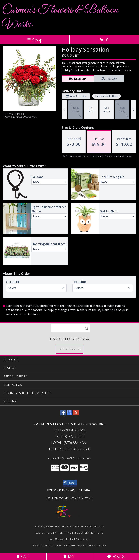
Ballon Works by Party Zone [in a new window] (69, 498)
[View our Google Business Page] (69, 414)
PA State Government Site (84, 532)
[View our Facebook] (63, 414)
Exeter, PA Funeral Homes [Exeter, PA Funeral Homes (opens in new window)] (53, 526)
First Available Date (106, 96)
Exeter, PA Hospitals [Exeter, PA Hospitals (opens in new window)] (89, 526)
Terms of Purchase (70, 545)
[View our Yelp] (76, 414)
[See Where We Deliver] (69, 349)
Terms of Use (96, 545)
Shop (34, 40)
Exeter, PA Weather (49, 532)
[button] (70, 483)
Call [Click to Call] (23, 556)
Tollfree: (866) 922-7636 (70, 449)
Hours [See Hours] (116, 556)
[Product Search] (70, 328)
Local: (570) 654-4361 (69, 442)
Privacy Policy (43, 545)
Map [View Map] (69, 556)
